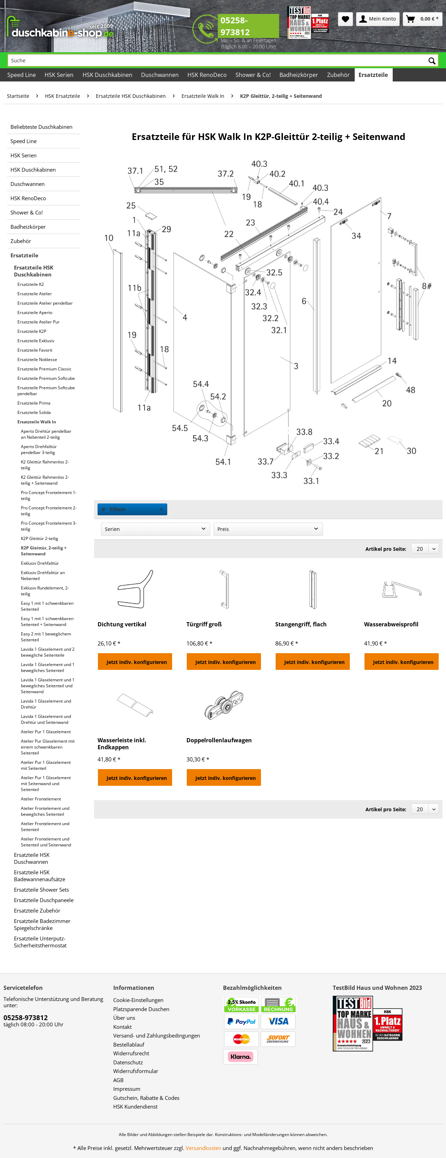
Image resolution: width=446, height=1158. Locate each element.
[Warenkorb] (423, 19)
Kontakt (122, 1026)
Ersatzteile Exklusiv (35, 341)
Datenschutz (128, 1062)
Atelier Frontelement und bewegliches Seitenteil (45, 811)
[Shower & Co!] (254, 74)
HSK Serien (23, 155)
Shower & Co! (26, 212)
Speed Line (23, 141)
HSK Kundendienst (135, 1106)
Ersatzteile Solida (34, 412)
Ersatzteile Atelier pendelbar (45, 303)
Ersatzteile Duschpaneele (44, 900)
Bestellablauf (128, 1044)
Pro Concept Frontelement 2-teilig (49, 511)
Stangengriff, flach (301, 624)
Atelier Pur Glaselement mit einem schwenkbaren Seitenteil (48, 747)
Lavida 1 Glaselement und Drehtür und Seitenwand (46, 719)
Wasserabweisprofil (391, 624)
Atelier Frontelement (41, 799)
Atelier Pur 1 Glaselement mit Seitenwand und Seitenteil (46, 783)
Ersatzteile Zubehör (37, 910)
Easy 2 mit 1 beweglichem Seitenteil (46, 637)
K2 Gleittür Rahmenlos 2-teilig (45, 465)
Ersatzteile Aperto (34, 312)
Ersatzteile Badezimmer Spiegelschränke (42, 924)
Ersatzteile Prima (34, 403)
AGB (118, 1080)
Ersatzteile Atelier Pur (38, 322)
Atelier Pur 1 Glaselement (46, 732)
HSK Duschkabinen (33, 169)
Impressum (126, 1088)
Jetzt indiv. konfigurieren (137, 662)
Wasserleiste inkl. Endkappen (122, 744)
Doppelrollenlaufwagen (219, 740)
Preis (223, 529)
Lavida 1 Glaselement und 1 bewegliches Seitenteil (48, 667)
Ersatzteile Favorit (34, 350)
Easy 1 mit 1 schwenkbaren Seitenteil (47, 606)
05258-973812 (235, 26)
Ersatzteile (24, 255)
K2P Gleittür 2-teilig (39, 538)
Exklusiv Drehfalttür (40, 563)
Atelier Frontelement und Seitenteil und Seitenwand (46, 842)
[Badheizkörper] (299, 74)
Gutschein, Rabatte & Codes (146, 1097)
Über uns (124, 1017)
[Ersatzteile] (374, 74)
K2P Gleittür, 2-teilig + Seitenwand (44, 551)
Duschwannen (27, 183)
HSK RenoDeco (28, 198)
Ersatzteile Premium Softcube (46, 378)
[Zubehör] (338, 74)
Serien (112, 529)
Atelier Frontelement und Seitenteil (45, 826)
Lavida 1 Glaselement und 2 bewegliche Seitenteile (48, 652)
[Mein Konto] (378, 19)
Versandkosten (203, 1147)
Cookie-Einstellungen (138, 999)
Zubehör (20, 240)
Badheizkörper (28, 226)
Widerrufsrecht (131, 1053)
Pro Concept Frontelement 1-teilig (49, 495)
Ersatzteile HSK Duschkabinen (33, 271)
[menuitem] (345, 19)
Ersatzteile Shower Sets (41, 889)
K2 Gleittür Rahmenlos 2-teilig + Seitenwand (45, 480)
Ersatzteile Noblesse (37, 359)
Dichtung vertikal (122, 624)
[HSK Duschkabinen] (107, 74)
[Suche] (223, 60)
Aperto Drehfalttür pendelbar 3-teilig (39, 449)
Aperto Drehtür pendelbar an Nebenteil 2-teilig (46, 434)
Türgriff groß (204, 624)
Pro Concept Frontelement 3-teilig (49, 526)
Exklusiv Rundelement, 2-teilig (45, 591)
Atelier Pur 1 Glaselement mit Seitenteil (46, 765)
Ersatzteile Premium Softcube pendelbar (46, 391)
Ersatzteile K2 (30, 284)
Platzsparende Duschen (141, 1009)
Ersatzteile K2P (31, 331)
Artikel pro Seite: (386, 549)
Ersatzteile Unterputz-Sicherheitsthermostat (40, 942)
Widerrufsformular (135, 1070)
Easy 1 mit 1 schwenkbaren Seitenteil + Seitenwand (47, 621)
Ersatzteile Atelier (34, 294)
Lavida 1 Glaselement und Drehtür (46, 704)
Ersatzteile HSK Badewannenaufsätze (39, 876)
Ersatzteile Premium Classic (44, 369)
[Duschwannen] (160, 74)
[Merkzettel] (345, 19)
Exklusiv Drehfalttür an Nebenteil (43, 575)
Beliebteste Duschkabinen (41, 126)
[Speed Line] (22, 74)
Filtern (113, 509)
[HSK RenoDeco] (208, 74)
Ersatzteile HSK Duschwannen (31, 858)
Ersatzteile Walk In (36, 422)
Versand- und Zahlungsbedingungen (156, 1035)
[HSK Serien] (59, 74)
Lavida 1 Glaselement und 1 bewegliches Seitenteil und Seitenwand (48, 686)
